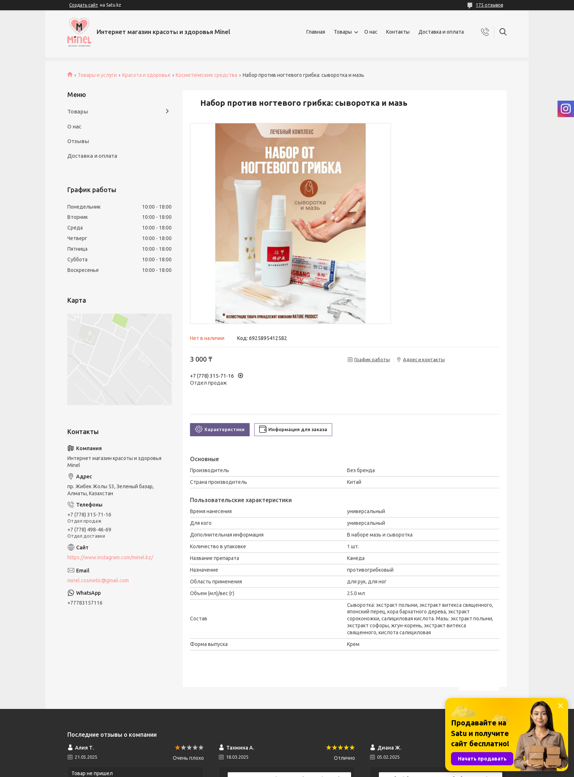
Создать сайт (83, 5)
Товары (343, 32)
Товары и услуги (97, 75)
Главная (315, 32)
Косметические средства (206, 75)
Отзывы (78, 141)
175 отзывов (489, 5)
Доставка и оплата (441, 32)
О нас (370, 32)
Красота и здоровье (146, 75)
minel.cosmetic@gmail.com (98, 580)
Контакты (398, 32)
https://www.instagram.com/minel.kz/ (110, 557)
